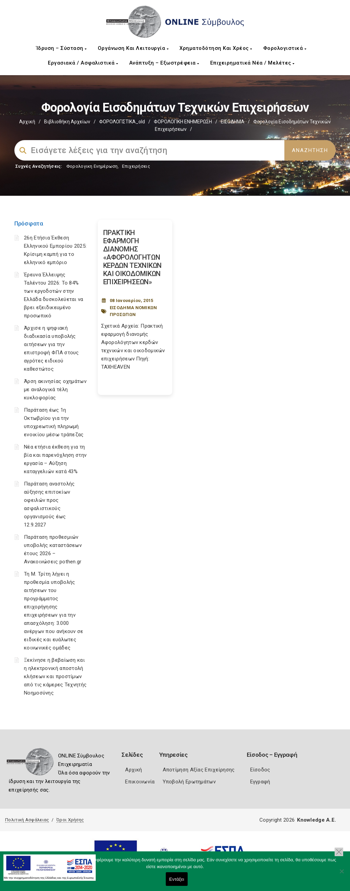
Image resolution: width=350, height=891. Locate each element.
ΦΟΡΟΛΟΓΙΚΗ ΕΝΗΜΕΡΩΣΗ (183, 121)
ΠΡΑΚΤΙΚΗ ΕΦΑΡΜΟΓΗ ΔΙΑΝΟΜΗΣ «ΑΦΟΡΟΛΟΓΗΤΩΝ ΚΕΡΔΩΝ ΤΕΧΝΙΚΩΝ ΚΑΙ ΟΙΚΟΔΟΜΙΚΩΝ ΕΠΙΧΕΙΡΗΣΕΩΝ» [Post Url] (132, 257)
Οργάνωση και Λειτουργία (133, 48)
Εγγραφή (260, 782)
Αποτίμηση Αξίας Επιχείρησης (199, 770)
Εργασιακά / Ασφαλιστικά (83, 63)
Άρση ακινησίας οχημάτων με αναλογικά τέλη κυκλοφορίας (55, 389)
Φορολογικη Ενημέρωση (92, 166)
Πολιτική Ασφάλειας (27, 819)
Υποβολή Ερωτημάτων (189, 782)
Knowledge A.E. (316, 820)
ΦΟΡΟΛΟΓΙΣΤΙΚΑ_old (122, 121)
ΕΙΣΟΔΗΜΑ (232, 121)
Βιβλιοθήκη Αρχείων (67, 121)
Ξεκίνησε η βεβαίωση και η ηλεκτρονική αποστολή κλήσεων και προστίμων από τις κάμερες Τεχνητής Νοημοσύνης (55, 676)
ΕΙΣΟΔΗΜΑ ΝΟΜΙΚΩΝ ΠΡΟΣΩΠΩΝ (133, 311)
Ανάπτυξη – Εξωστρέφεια (164, 63)
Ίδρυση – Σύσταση (61, 48)
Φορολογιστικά (285, 48)
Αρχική (27, 121)
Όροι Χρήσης (70, 819)
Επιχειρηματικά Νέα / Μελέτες (252, 63)
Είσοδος (260, 770)
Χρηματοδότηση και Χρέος (215, 48)
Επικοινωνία (139, 782)
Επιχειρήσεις (136, 166)
